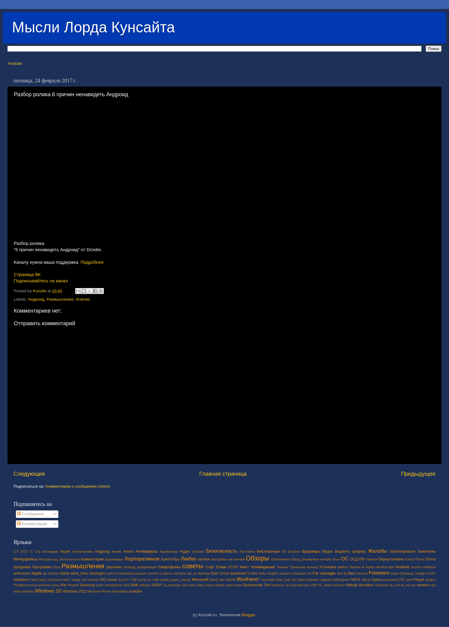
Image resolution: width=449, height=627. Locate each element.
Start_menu (205, 585)
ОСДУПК (357, 559)
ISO (103, 580)
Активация (50, 551)
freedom (362, 573)
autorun (112, 573)
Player (419, 580)
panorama (390, 579)
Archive (53, 573)
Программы (42, 567)
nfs (294, 579)
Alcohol (381, 567)
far (310, 573)
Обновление (280, 559)
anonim (416, 567)
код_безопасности (66, 559)
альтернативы (82, 551)
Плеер (410, 559)
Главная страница (223, 474)
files (340, 573)
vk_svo (406, 585)
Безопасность (221, 551)
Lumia (142, 579)
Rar (64, 585)
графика (359, 551)
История (45, 559)
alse (391, 567)
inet (84, 579)
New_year (283, 579)
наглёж (204, 559)
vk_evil (395, 585)
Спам (221, 567)
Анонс (128, 551)
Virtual (351, 585)
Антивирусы (146, 551)
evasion (284, 573)
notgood (325, 579)
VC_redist (325, 585)
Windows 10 (48, 590)
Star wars (189, 585)
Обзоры (257, 558)
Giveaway (407, 573)
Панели (371, 559)
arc (45, 573)
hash (34, 579)
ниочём (239, 559)
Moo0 (214, 579)
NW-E (355, 580)
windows (28, 591)
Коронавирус (114, 559)
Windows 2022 (75, 591)
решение (114, 567)
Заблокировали (402, 551)
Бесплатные (268, 551)
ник (230, 559)
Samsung (87, 585)
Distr (214, 573)
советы (192, 566)
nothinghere (341, 579)
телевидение (263, 567)
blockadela (126, 573)
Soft (134, 585)
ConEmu (166, 573)
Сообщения (30, 514)
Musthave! (248, 579)
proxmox (45, 585)
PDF (401, 579)
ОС (344, 558)
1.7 (16, 551)
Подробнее (92, 262)
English (273, 573)
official (365, 579)
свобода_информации (140, 567)
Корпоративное (142, 558)
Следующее (29, 474)
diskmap (204, 573)
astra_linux (79, 573)
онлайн (325, 559)
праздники (22, 567)
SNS (126, 585)
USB (313, 585)
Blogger (248, 615)
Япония (355, 567)
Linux (112, 579)
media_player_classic (175, 579)
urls (306, 585)
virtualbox (366, 585)
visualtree (382, 585)
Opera (376, 580)
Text (267, 585)
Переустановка (391, 559)
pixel (409, 579)
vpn (433, 585)
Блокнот (294, 551)
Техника (282, 567)
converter (179, 573)
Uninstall (297, 585)
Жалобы (377, 551)
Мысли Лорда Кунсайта (93, 27)
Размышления (60, 299)
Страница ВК (27, 274)
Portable (19, 585)
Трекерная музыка (304, 567)
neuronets (267, 579)
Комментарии (32, 524)
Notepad (313, 579)
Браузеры (311, 551)
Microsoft (200, 579)
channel (153, 573)
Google (420, 573)
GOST (431, 573)
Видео (327, 551)
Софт (210, 567)
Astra (64, 573)
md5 (156, 579)
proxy (56, 585)
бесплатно (247, 551)
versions (339, 585)
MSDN (231, 579)
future (395, 573)
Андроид (36, 299)
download (238, 573)
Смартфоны (169, 567)
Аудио (185, 551)
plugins (430, 579)
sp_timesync (172, 585)
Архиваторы (169, 551)
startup (219, 585)
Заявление (426, 551)
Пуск (56, 567)
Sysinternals (253, 585)
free (351, 573)
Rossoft (73, 585)
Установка (327, 567)
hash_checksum (50, 579)
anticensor (21, 573)
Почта (431, 559)
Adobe (370, 567)
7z (31, 551)
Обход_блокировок (305, 559)
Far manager (324, 573)
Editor (263, 573)
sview (238, 585)
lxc (149, 579)
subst (229, 585)
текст (244, 567)
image (76, 579)
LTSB (132, 579)
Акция (65, 551)
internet (93, 579)
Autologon (97, 573)
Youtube (14, 63)
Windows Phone (99, 591)
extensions (299, 573)
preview (31, 585)
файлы (343, 567)
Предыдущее (418, 474)
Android (83, 299)
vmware (423, 585)
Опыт (336, 559)
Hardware (21, 580)
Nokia (301, 579)
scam (100, 585)
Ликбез (188, 558)
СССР (233, 567)
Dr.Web (252, 573)
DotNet (224, 573)
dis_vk (192, 573)
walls (17, 591)
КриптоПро (170, 559)
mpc (222, 579)
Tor (287, 585)
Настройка (219, 559)
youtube (135, 591)
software (145, 585)
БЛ (284, 551)
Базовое (198, 551)
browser (140, 573)
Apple (36, 573)
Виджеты (342, 551)
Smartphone (113, 585)
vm (414, 585)
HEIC (67, 579)
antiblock (429, 567)
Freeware (379, 572)
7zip (38, 551)
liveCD (123, 579)
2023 (24, 551)
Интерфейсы (25, 559)
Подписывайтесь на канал (41, 280)
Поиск (419, 559)
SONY (157, 585)
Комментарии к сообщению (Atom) (77, 486)
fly (345, 573)
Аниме (117, 551)
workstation (120, 591)
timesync (277, 585)
